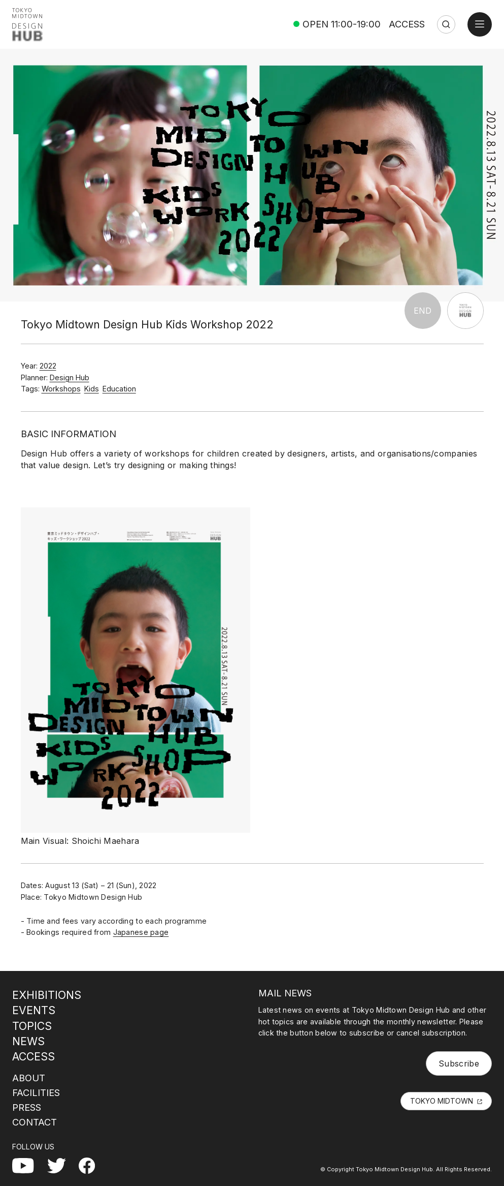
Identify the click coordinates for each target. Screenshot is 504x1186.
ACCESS (407, 23)
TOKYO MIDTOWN (441, 1101)
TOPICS (32, 1025)
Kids (91, 388)
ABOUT (28, 1077)
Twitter (60, 1164)
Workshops (61, 388)
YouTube (29, 1164)
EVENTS (33, 1010)
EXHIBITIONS (46, 994)
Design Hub (69, 377)
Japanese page (141, 932)
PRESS (26, 1107)
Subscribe (459, 1063)
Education (119, 388)
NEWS (28, 1041)
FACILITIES (36, 1092)
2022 (48, 365)
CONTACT (34, 1122)
